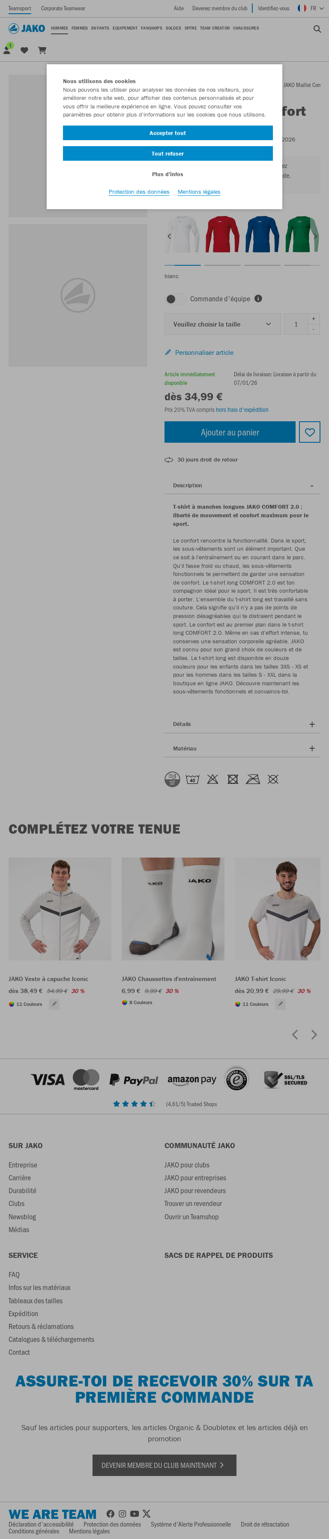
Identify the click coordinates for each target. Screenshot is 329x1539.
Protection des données (139, 193)
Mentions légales (199, 193)
